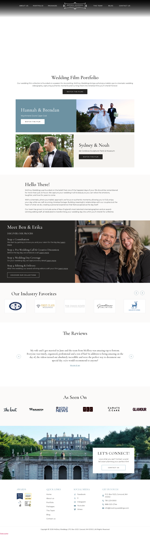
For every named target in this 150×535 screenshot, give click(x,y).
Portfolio (38, 6)
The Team (97, 6)
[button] (136, 293)
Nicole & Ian (75, 365)
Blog (110, 6)
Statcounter (4, 534)
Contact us (124, 6)
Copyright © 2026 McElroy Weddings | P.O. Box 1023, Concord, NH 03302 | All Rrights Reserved (75, 529)
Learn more (44, 253)
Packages (52, 6)
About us (23, 6)
